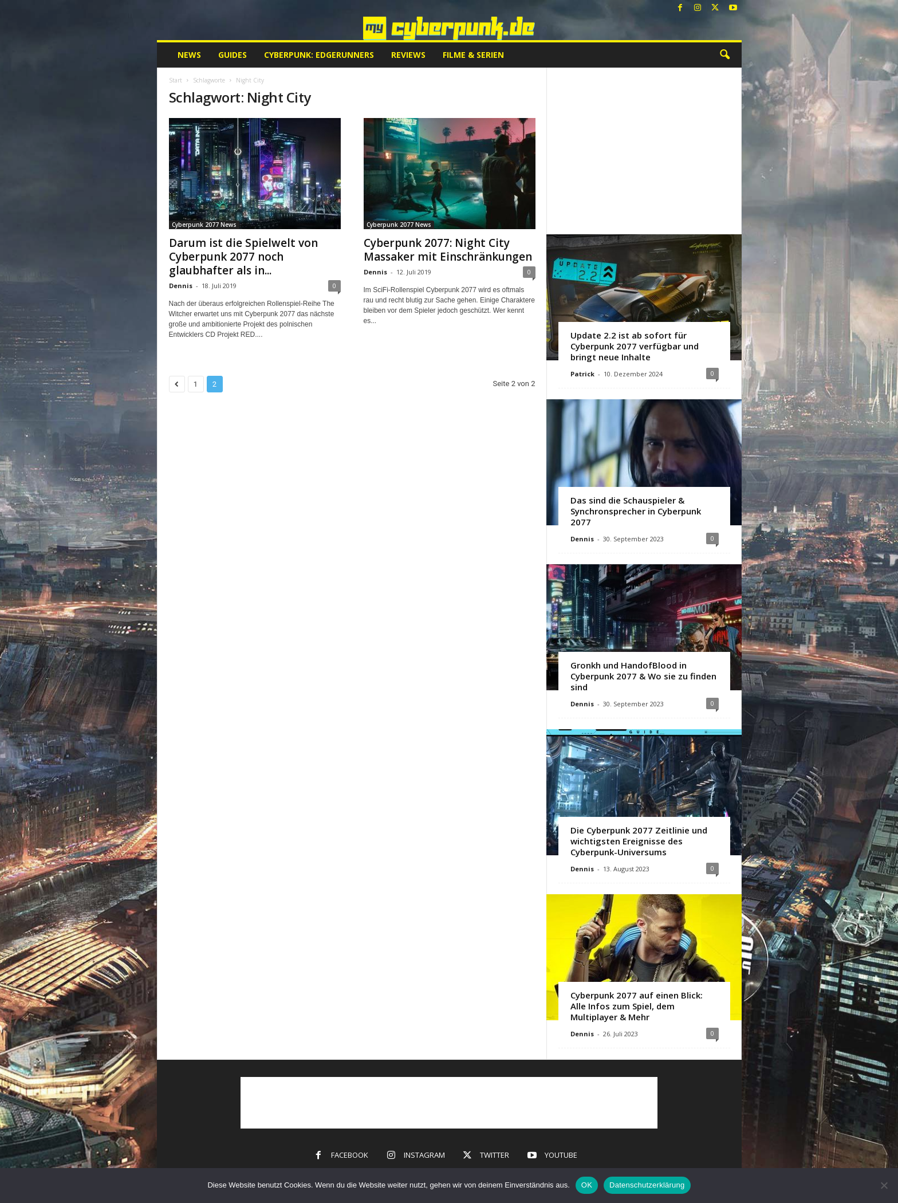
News (189, 54)
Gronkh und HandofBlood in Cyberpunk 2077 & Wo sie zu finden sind (643, 676)
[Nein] (883, 1185)
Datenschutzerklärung (646, 1185)
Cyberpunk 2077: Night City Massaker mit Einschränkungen (448, 249)
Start (175, 80)
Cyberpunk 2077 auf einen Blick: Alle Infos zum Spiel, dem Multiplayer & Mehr (636, 1006)
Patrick (582, 373)
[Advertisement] (644, 150)
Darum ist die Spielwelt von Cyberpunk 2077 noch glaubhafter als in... (243, 256)
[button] (724, 55)
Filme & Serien (473, 54)
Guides (232, 54)
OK (586, 1185)
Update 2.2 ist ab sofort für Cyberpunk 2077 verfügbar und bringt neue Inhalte (634, 346)
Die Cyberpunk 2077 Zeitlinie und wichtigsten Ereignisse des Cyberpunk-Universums (638, 841)
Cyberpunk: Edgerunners (319, 54)
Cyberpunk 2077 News (204, 225)
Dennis (180, 285)
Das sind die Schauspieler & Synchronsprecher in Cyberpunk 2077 (635, 511)
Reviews (408, 54)
